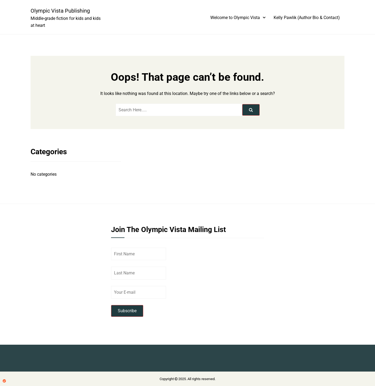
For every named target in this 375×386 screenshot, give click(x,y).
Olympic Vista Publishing (60, 11)
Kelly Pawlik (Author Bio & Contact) (307, 17)
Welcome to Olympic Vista (235, 17)
